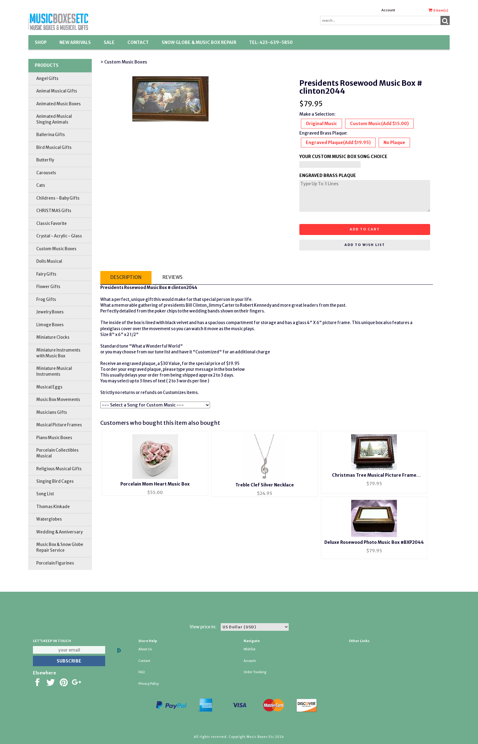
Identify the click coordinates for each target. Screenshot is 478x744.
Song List (45, 494)
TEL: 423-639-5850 (271, 42)
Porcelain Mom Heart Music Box (155, 484)
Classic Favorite (51, 223)
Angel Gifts (47, 78)
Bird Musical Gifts (54, 147)
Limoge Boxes (50, 324)
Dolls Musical (49, 261)
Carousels (46, 172)
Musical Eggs (49, 387)
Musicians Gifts (51, 412)
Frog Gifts (46, 299)
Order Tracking (255, 672)
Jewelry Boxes (50, 312)
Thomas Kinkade (53, 506)
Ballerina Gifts (50, 134)
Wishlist (249, 649)
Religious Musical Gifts (59, 468)
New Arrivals (75, 42)
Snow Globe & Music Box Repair (199, 42)
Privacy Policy (148, 684)
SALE (109, 42)
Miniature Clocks (53, 337)
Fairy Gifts (46, 274)
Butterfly (45, 160)
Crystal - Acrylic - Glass (59, 236)
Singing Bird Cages (55, 481)
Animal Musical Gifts (56, 91)
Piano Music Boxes (54, 437)
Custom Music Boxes (56, 248)
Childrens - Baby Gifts (58, 198)
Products (47, 65)
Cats (40, 185)
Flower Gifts (48, 286)
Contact (138, 42)
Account (388, 10)
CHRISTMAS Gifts (53, 210)
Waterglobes (49, 519)
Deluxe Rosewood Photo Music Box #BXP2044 (374, 542)
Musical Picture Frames (59, 425)
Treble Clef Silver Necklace (264, 485)
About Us (145, 649)
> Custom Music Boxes (123, 62)
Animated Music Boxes (58, 104)
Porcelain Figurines (55, 563)
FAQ (141, 672)
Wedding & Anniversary (59, 532)
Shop (41, 42)
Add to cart (365, 229)
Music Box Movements (58, 399)
